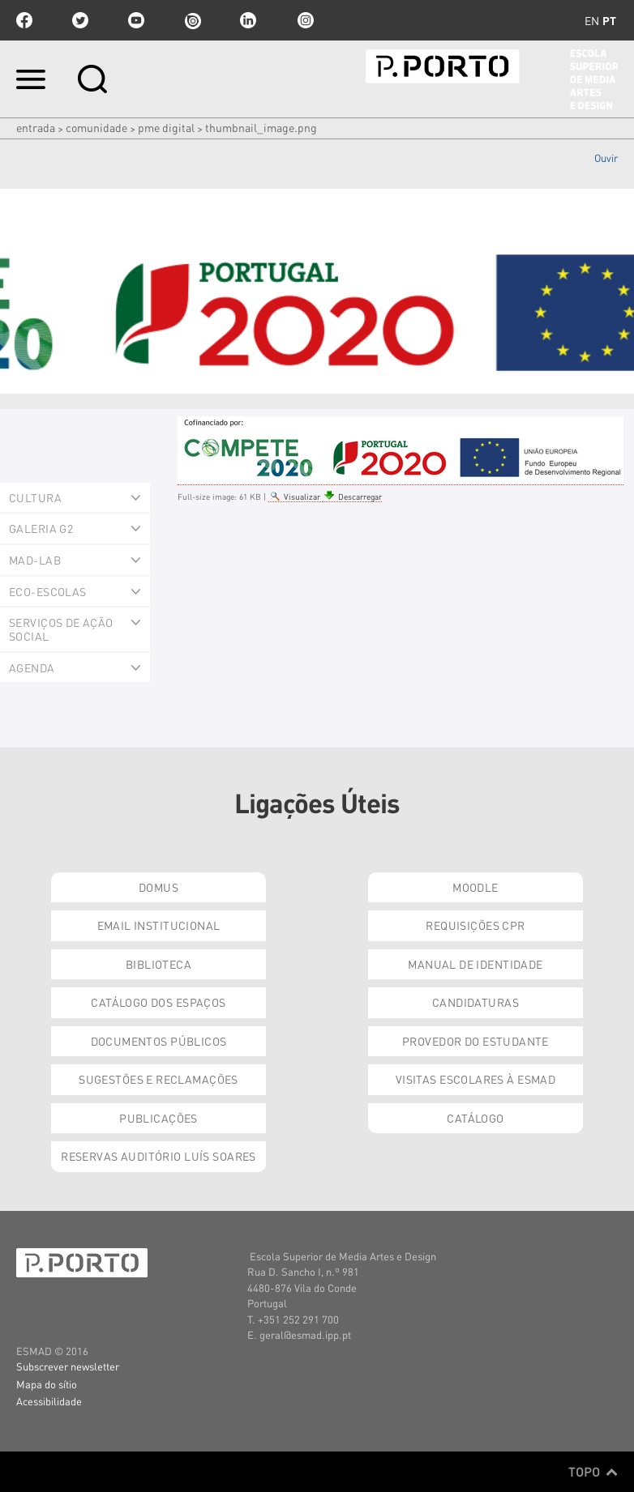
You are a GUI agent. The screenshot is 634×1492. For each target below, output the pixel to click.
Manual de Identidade (475, 964)
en (592, 20)
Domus (158, 887)
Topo (593, 1472)
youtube (136, 20)
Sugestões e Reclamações (158, 1079)
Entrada (35, 127)
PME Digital (166, 127)
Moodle (475, 887)
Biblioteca (158, 964)
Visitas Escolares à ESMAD (476, 1079)
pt (609, 20)
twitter (80, 20)
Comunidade (96, 127)
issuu (192, 20)
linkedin (248, 20)
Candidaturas (475, 1002)
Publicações (158, 1117)
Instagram (304, 20)
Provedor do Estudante (475, 1041)
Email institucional (159, 925)
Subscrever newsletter (67, 1366)
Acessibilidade (49, 1401)
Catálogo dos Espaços (158, 1002)
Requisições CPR (475, 925)
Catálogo (475, 1117)
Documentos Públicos (159, 1041)
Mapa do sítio (46, 1384)
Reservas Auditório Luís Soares (158, 1156)
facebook (24, 20)
